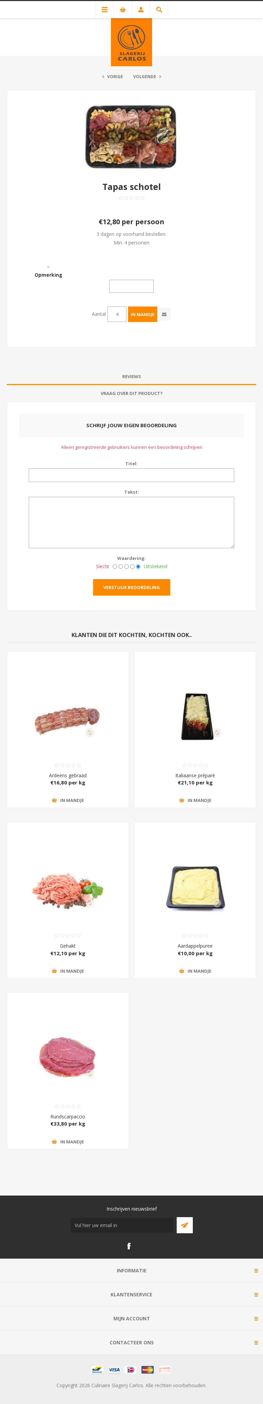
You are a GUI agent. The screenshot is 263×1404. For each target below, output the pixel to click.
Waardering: (131, 558)
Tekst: (131, 492)
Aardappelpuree (195, 946)
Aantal (99, 314)
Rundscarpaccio (67, 1116)
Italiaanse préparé (195, 775)
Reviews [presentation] (131, 376)
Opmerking (48, 275)
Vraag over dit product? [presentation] (132, 393)
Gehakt (68, 946)
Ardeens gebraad (68, 775)
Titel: (131, 463)
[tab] (131, 376)
